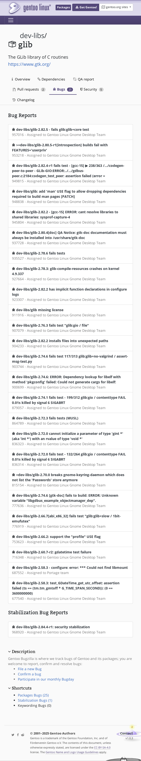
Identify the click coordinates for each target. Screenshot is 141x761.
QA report (83, 79)
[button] (85, 7)
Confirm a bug (29, 674)
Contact (126, 733)
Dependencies (51, 79)
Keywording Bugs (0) (34, 705)
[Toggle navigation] (10, 20)
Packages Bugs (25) (33, 695)
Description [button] (23, 651)
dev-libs (32, 35)
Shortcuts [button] (22, 688)
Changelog (23, 99)
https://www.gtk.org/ (29, 64)
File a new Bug (30, 669)
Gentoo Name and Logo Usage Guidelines (72, 752)
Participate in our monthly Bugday (46, 679)
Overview (21, 79)
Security (92, 89)
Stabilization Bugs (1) (35, 700)
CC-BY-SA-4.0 (102, 747)
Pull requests (29, 89)
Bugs (63, 89)
